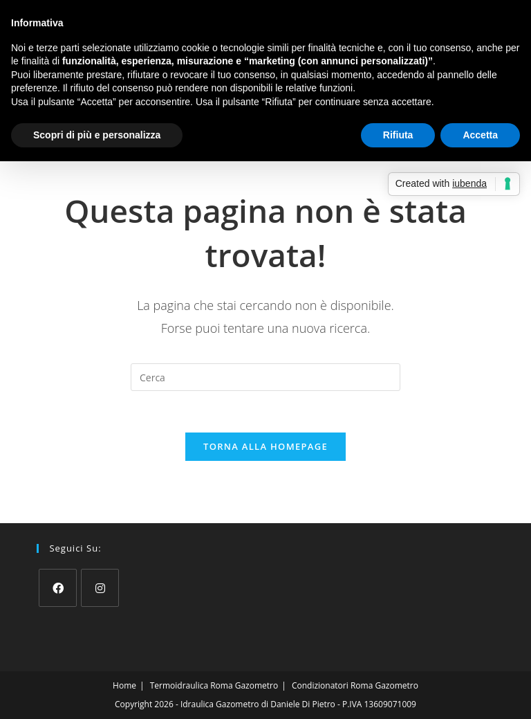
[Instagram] (100, 588)
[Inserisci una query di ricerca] (265, 377)
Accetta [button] (480, 134)
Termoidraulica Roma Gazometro (214, 685)
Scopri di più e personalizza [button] (96, 134)
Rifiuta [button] (398, 134)
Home (124, 685)
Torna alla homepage (265, 446)
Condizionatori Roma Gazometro (355, 685)
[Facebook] (58, 588)
